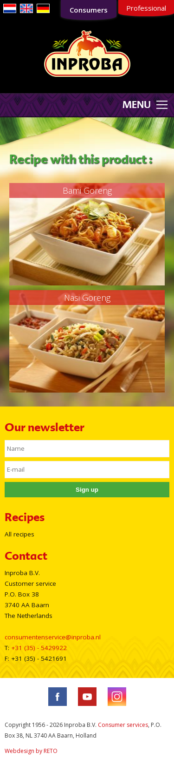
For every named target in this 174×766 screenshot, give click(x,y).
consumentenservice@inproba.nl (53, 637)
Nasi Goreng (87, 297)
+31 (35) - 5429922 (39, 648)
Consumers (89, 9)
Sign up (87, 489)
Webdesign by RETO (31, 751)
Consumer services (123, 725)
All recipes (19, 534)
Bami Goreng (87, 190)
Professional (146, 8)
